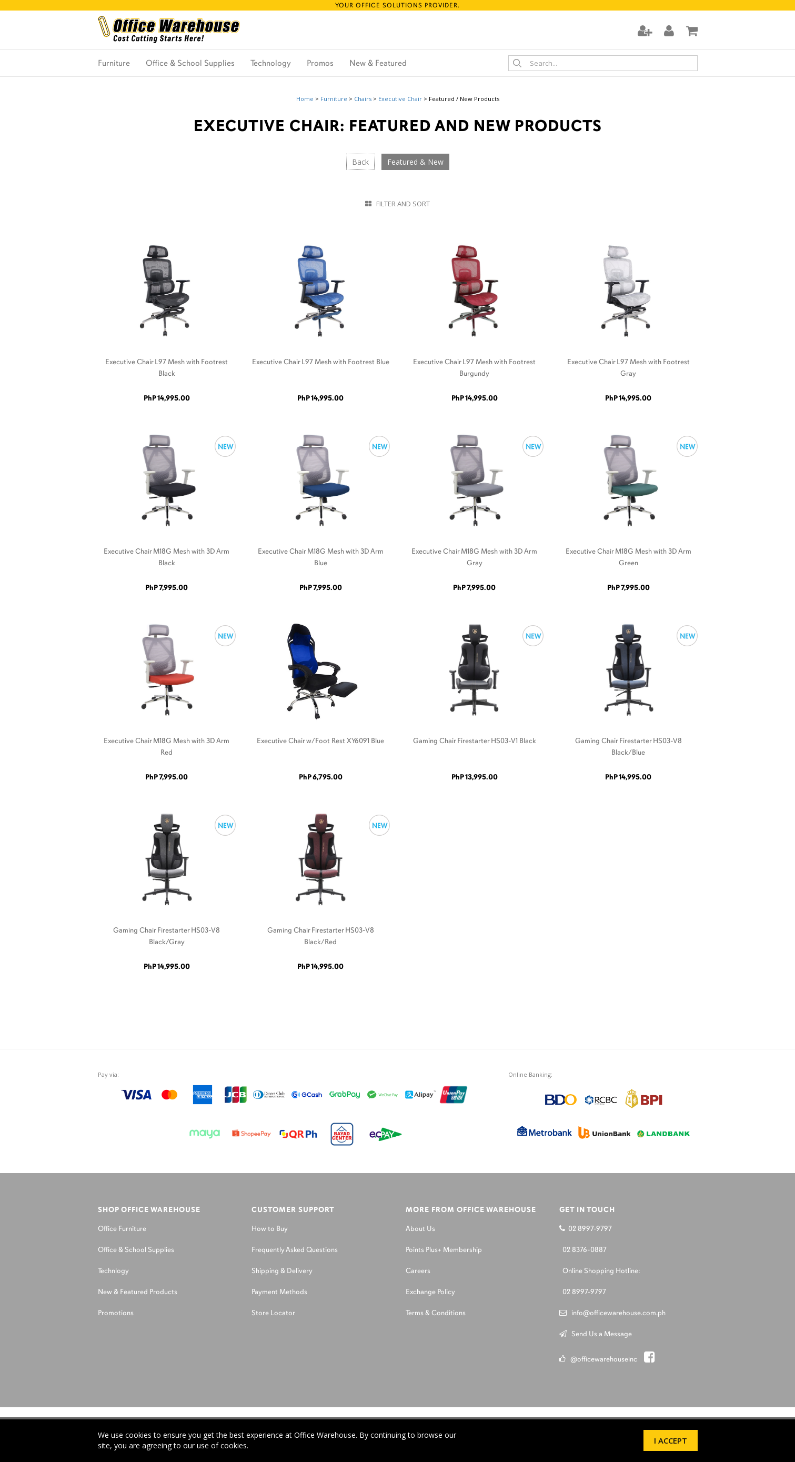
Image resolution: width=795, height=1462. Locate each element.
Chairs (362, 99)
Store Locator (273, 1313)
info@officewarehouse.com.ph (612, 1313)
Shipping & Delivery (282, 1271)
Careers (418, 1271)
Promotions (116, 1313)
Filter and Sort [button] (397, 203)
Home (305, 99)
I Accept (670, 1440)
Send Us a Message (595, 1334)
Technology (270, 63)
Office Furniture (122, 1229)
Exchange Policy (430, 1292)
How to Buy (269, 1229)
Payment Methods (279, 1292)
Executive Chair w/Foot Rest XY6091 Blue (320, 741)
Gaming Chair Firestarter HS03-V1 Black (474, 741)
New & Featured (378, 63)
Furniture (114, 63)
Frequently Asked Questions (294, 1250)
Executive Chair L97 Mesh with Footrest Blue (320, 362)
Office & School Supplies (190, 63)
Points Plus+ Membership (444, 1250)
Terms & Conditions (436, 1313)
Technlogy (113, 1271)
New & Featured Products (137, 1292)
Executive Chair (400, 99)
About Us (420, 1229)
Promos (320, 63)
